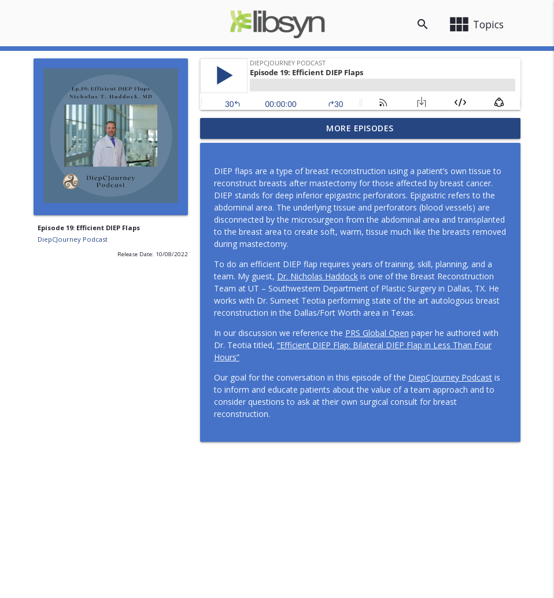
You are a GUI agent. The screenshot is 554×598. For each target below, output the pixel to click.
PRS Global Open (377, 332)
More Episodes (360, 128)
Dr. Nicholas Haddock (317, 276)
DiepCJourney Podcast (73, 239)
